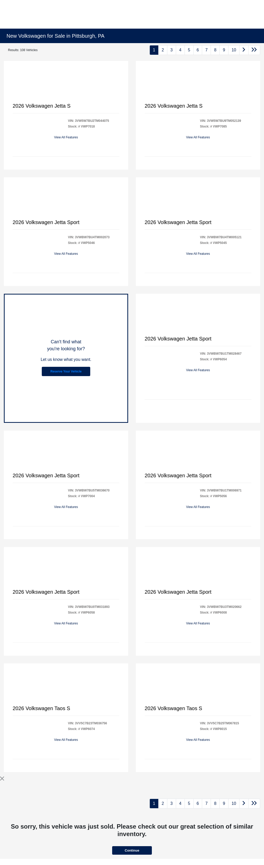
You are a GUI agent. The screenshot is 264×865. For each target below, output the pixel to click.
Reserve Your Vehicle (66, 371)
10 (234, 50)
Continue (132, 850)
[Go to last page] (254, 50)
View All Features (66, 137)
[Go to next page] (244, 50)
